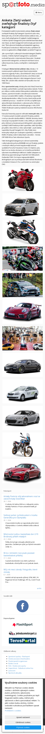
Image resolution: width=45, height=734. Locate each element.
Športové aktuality (15, 673)
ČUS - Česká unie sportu (17, 666)
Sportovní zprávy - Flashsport (19, 656)
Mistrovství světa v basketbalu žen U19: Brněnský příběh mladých (21, 535)
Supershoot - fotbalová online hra (20, 668)
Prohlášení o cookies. (13, 710)
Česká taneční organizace (17, 661)
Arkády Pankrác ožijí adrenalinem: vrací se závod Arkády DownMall (22, 497)
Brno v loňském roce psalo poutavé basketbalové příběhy (19, 554)
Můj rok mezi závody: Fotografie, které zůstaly (20, 570)
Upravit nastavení (23, 717)
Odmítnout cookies (23, 722)
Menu (38, 12)
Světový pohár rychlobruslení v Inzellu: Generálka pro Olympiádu (21, 516)
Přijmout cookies (23, 727)
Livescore (11, 671)
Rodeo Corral (13, 663)
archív (39, 588)
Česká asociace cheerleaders (19, 659)
